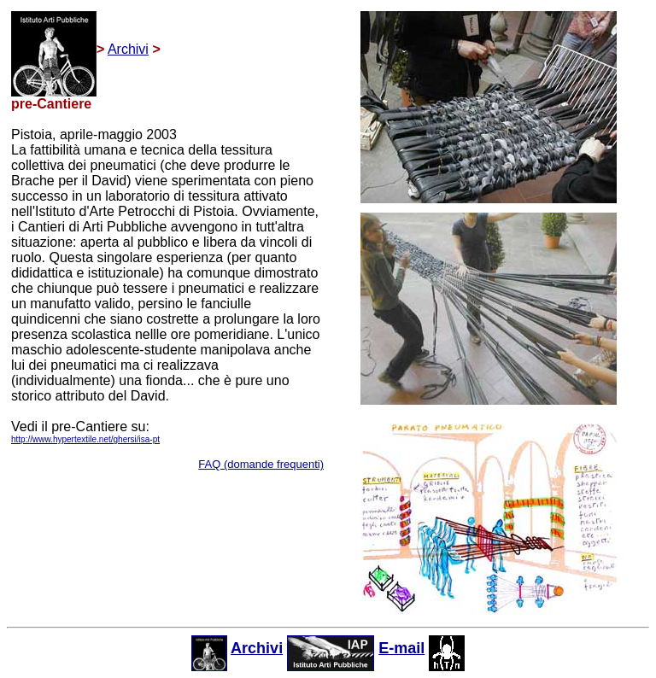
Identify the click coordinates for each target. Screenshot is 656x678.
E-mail (401, 648)
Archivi (128, 49)
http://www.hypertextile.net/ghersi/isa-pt (85, 439)
